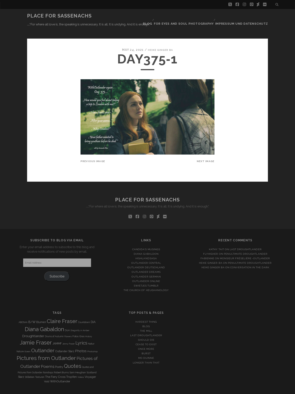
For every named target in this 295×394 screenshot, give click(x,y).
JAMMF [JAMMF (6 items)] (57, 332)
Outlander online (146, 269)
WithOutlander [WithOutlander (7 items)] (60, 370)
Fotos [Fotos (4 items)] (75, 324)
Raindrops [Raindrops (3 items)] (48, 361)
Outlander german (146, 265)
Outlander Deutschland (146, 256)
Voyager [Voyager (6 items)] (90, 365)
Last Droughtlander (246, 238)
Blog (159, 15)
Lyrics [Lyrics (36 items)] (81, 331)
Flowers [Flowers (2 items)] (68, 325)
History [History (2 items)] (88, 325)
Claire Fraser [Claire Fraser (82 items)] (62, 310)
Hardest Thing (146, 310)
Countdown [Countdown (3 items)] (84, 311)
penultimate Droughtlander (246, 242)
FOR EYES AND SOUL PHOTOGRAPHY (192, 15)
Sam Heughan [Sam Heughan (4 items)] (77, 361)
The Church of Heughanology (146, 278)
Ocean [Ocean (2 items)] (27, 340)
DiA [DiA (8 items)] (93, 310)
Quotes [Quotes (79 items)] (72, 355)
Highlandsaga (146, 247)
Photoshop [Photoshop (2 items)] (92, 340)
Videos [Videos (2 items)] (81, 366)
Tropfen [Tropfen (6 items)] (71, 365)
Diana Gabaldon (146, 242)
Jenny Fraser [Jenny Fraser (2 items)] (68, 332)
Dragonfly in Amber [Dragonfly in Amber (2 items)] (80, 319)
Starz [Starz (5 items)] (21, 365)
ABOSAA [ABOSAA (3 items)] (23, 311)
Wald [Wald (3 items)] (46, 370)
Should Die (146, 328)
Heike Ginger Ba (160, 38)
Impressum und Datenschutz (245, 15)
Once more (146, 337)
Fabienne (207, 247)
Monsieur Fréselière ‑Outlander (245, 247)
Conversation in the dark (249, 256)
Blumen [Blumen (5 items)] (41, 310)
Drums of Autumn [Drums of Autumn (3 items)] (54, 325)
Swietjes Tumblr (146, 274)
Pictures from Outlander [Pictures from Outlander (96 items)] (46, 347)
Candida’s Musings (146, 238)
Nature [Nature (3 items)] (20, 340)
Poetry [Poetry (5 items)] (59, 355)
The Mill (146, 319)
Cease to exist (146, 333)
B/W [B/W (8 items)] (32, 310)
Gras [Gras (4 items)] (81, 324)
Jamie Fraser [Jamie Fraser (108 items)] (36, 331)
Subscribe (57, 265)
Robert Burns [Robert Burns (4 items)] (61, 361)
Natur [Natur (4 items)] (91, 332)
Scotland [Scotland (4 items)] (92, 361)
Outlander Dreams (146, 260)
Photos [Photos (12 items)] (81, 339)
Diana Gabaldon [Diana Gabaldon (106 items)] (44, 318)
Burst (146, 342)
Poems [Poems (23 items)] (47, 355)
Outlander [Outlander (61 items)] (42, 339)
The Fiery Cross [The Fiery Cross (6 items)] (55, 365)
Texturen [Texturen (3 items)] (39, 365)
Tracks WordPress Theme (131, 389)
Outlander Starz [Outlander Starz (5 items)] (64, 339)
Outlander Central (146, 251)
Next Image (205, 150)
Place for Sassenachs (59, 16)
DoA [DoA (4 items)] (67, 319)
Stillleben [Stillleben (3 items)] (29, 365)
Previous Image (93, 150)
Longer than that (146, 351)
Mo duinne (146, 346)
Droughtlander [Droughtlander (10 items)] (33, 324)
